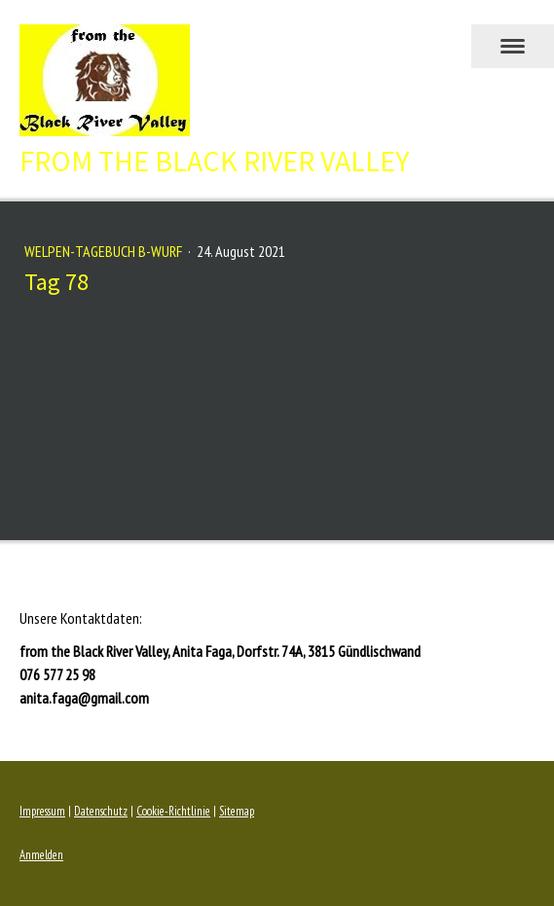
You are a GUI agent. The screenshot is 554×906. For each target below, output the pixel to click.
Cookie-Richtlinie (173, 811)
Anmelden (41, 855)
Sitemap (236, 811)
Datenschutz (101, 811)
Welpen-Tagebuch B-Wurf (104, 251)
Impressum (42, 811)
